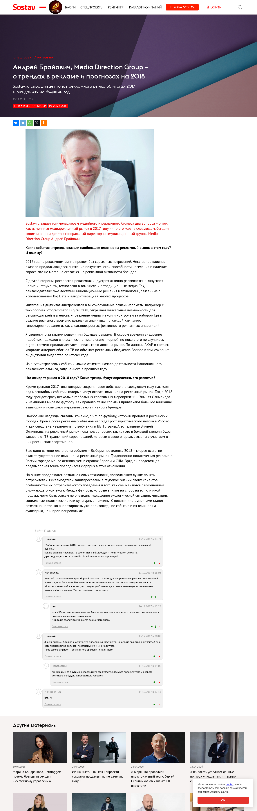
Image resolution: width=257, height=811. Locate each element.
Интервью (45, 57)
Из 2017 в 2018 (57, 106)
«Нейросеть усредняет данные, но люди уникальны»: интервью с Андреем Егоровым (213, 776)
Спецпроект (23, 57)
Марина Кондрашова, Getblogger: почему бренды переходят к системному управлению (37, 776)
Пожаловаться (52, 562)
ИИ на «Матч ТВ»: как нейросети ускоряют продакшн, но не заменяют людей (98, 776)
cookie (229, 784)
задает (46, 223)
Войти (39, 530)
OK (223, 800)
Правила (50, 530)
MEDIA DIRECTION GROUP (30, 106)
